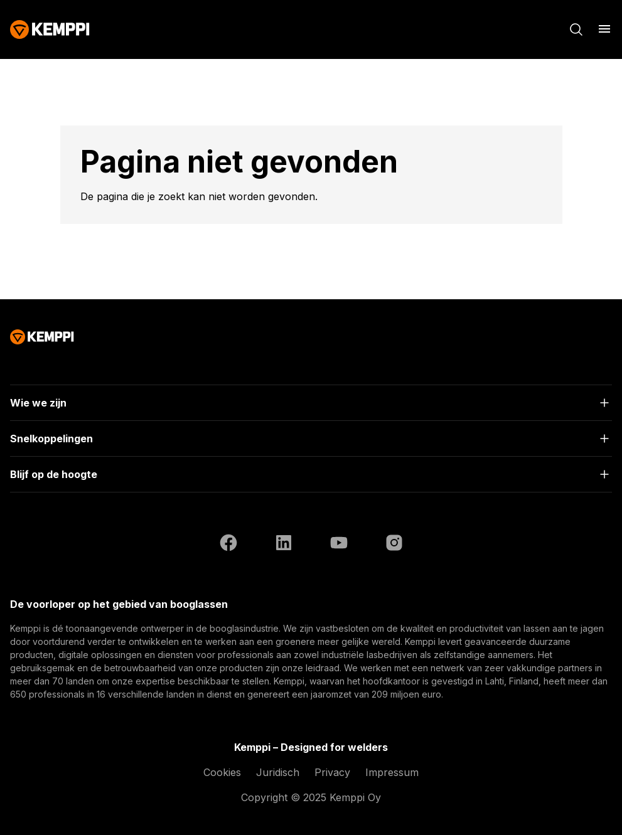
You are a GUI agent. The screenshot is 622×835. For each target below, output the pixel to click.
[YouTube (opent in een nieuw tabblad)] (339, 544)
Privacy (332, 772)
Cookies (222, 772)
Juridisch (277, 772)
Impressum (392, 772)
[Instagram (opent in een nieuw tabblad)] (394, 544)
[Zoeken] (576, 29)
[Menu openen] (604, 28)
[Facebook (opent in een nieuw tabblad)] (228, 544)
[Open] (311, 402)
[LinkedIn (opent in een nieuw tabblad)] (284, 544)
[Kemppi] (50, 29)
